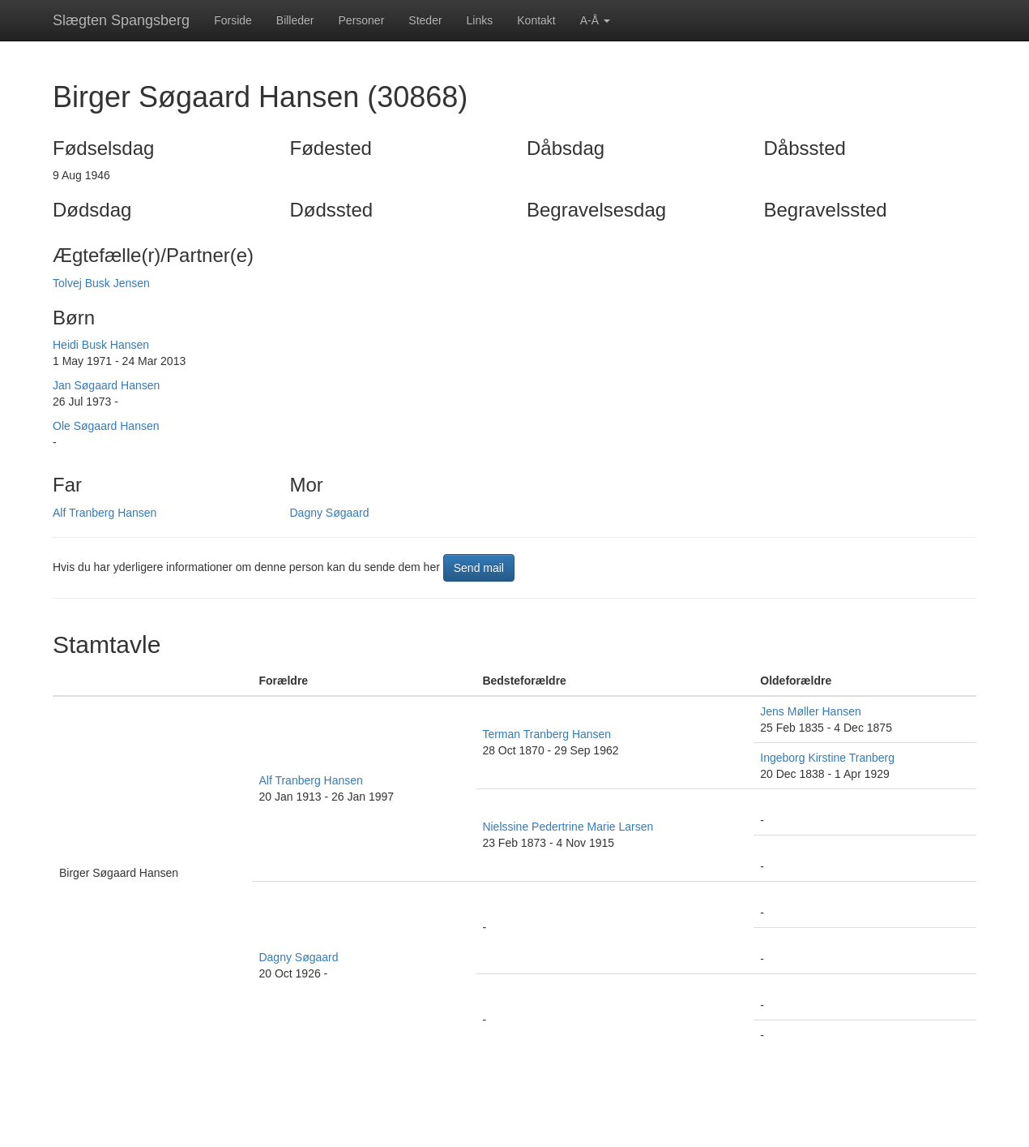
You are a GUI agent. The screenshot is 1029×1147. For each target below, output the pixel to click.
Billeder (295, 20)
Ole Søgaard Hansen (106, 425)
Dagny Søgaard (329, 512)
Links (480, 20)
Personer (362, 20)
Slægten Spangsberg (121, 20)
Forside (233, 20)
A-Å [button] (595, 20)
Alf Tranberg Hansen (104, 512)
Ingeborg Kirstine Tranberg (827, 757)
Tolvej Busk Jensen (101, 283)
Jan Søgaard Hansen (106, 385)
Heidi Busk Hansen (101, 344)
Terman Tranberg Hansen (546, 734)
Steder (425, 20)
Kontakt (536, 20)
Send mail (479, 567)
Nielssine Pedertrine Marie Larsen (567, 826)
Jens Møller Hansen (810, 711)
